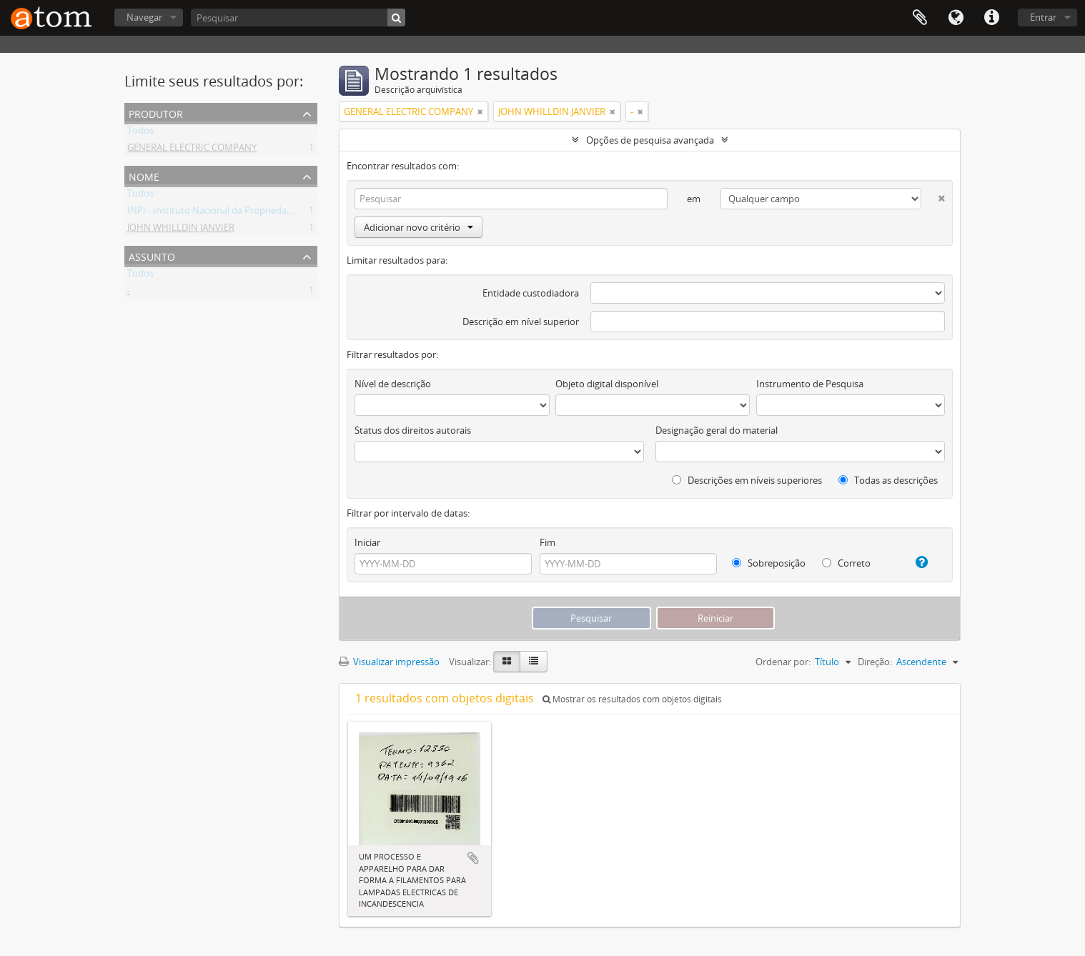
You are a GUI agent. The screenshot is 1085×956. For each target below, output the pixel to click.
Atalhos (991, 18)
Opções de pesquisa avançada (650, 140)
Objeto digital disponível (606, 383)
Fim (547, 542)
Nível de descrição (393, 383)
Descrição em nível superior (520, 321)
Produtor (156, 112)
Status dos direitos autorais (413, 430)
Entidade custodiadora (530, 293)
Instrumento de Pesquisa (809, 383)
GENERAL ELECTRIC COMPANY (192, 150)
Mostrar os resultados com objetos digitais (632, 699)
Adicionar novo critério (418, 227)
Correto (846, 563)
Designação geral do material (716, 430)
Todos (140, 132)
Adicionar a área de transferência (473, 858)
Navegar (144, 17)
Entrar (1043, 17)
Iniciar (367, 542)
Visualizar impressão (389, 661)
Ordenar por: (783, 661)
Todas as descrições (888, 480)
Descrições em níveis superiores (747, 480)
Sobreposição (769, 563)
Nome (144, 175)
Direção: (875, 661)
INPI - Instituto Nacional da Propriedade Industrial (233, 212)
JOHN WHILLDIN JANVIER (180, 230)
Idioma (955, 18)
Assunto (152, 255)
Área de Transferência (920, 18)
